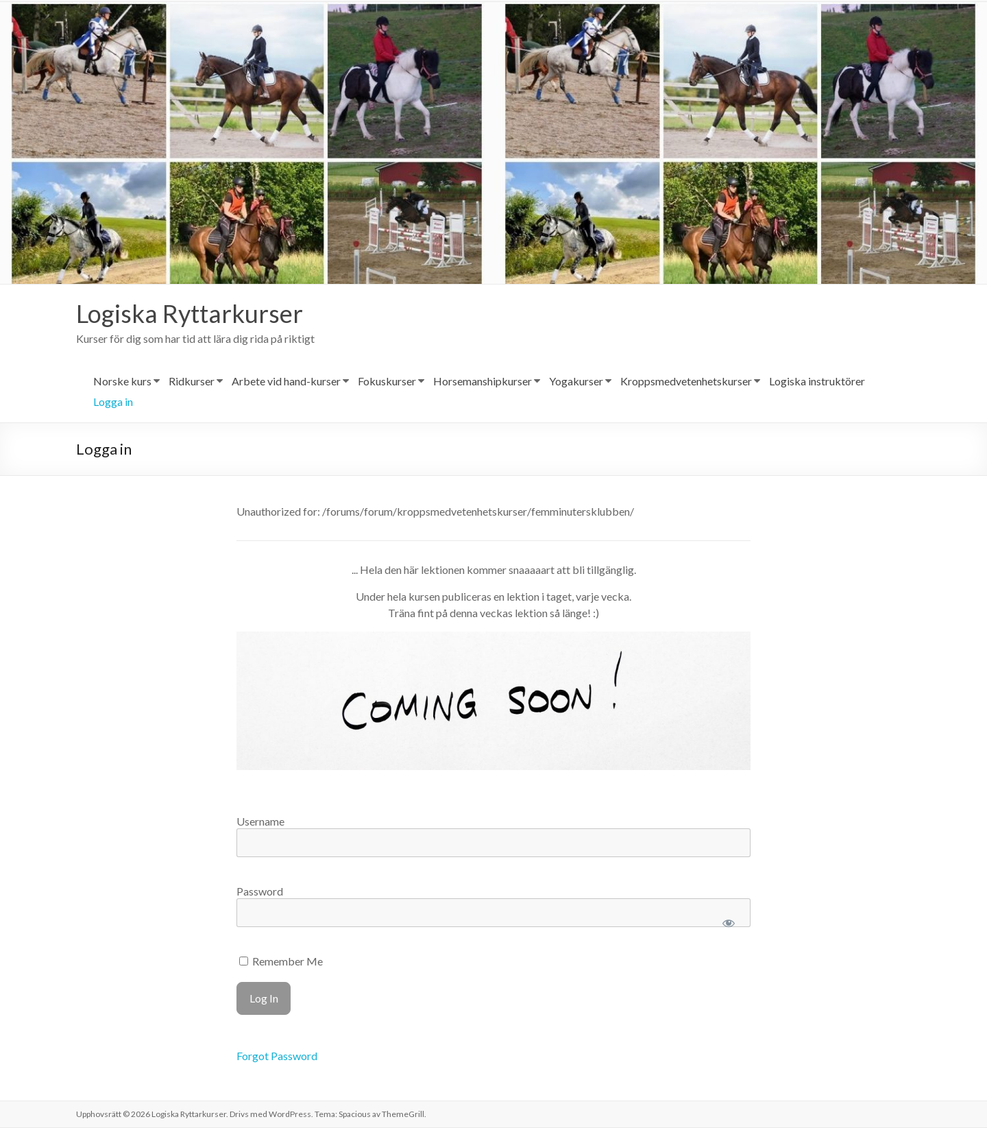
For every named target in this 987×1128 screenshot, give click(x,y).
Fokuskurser (387, 381)
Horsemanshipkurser (482, 381)
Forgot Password (276, 1056)
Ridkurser (192, 381)
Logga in (113, 402)
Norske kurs (122, 381)
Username (260, 821)
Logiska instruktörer (817, 381)
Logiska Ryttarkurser (189, 314)
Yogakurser (576, 381)
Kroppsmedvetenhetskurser (686, 381)
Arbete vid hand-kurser (286, 381)
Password (259, 891)
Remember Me (281, 961)
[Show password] (728, 923)
